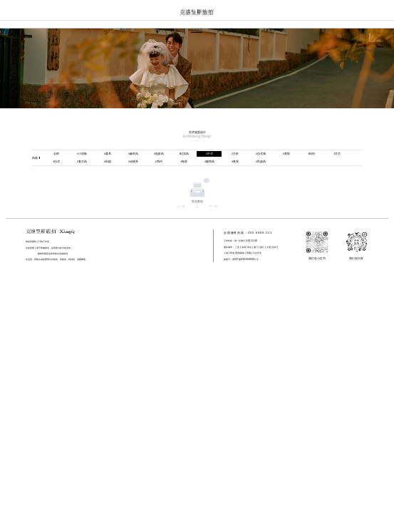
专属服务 (233, 29)
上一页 (181, 206)
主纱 (235, 153)
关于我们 (268, 29)
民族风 (261, 161)
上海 (226, 253)
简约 (158, 161)
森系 (107, 153)
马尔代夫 (256, 253)
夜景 (235, 161)
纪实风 (185, 153)
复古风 (82, 161)
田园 (107, 161)
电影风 (159, 153)
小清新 (82, 153)
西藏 (249, 253)
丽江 (262, 247)
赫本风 (133, 153)
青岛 (249, 247)
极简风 (209, 161)
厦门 (256, 247)
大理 (268, 247)
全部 (56, 153)
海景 (184, 161)
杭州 (274, 247)
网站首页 (125, 29)
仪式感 (261, 153)
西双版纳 (241, 253)
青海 (232, 253)
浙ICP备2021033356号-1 (245, 259)
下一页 (213, 206)
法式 (56, 161)
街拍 (312, 153)
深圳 (244, 247)
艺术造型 (196, 29)
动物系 (133, 161)
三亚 (237, 247)
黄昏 (286, 153)
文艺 (337, 153)
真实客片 (161, 29)
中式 (209, 153)
